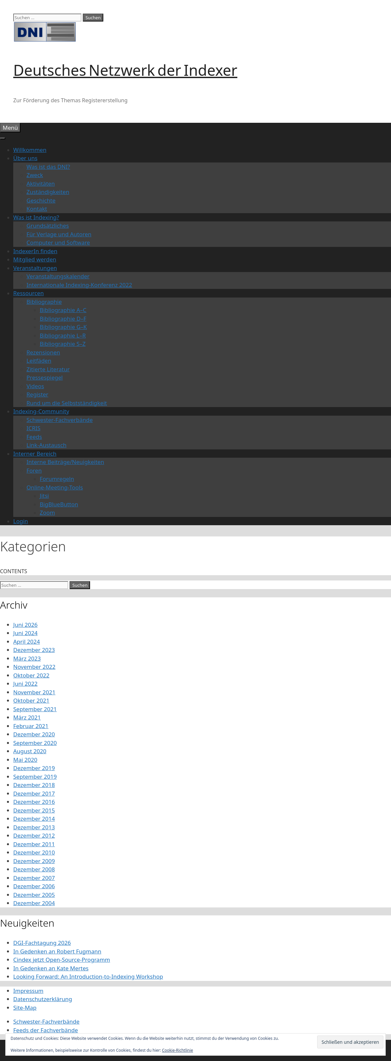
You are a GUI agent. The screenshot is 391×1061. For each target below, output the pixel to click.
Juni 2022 (25, 683)
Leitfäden (38, 360)
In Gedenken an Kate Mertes (50, 968)
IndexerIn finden (35, 251)
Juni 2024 (25, 633)
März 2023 (27, 658)
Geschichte (41, 200)
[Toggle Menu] (2, 138)
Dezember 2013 (34, 827)
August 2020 (29, 751)
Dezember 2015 (34, 810)
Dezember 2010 (34, 852)
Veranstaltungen (35, 268)
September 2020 (35, 743)
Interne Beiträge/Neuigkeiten (65, 462)
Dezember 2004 (34, 903)
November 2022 (34, 666)
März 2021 (27, 717)
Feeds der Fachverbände (45, 1030)
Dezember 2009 (34, 861)
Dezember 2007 (34, 878)
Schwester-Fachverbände (59, 420)
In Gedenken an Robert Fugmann (57, 951)
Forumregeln (57, 479)
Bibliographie (44, 301)
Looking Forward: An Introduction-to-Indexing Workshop (88, 976)
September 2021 (35, 709)
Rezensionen (43, 352)
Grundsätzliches (47, 225)
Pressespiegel (44, 377)
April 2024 (26, 641)
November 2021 (34, 692)
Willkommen (29, 150)
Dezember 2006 (34, 886)
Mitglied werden (34, 259)
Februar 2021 (30, 726)
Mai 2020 (25, 759)
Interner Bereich (35, 453)
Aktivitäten (40, 183)
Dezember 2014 (34, 818)
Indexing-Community (41, 411)
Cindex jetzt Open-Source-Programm (61, 959)
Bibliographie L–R (63, 335)
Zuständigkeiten (47, 192)
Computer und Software (58, 242)
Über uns (25, 158)
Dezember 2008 (34, 869)
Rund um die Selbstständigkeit (66, 403)
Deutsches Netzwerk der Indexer (125, 70)
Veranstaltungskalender (57, 276)
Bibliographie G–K (63, 327)
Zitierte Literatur (48, 369)
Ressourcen (28, 293)
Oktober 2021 (31, 700)
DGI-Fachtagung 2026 (42, 942)
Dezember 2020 (34, 734)
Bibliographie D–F (63, 318)
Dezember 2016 (34, 802)
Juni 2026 (25, 624)
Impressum (28, 990)
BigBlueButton (59, 504)
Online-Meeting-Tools (54, 487)
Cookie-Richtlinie (177, 1050)
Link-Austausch (46, 445)
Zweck (34, 175)
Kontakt (36, 208)
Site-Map (24, 1007)
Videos (35, 386)
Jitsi (44, 495)
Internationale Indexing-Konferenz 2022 (79, 285)
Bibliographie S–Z (63, 343)
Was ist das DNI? (48, 166)
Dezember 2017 (34, 793)
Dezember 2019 (34, 768)
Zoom (47, 512)
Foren (34, 470)
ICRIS (33, 428)
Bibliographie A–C (63, 310)
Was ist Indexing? (36, 217)
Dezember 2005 (34, 895)
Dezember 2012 (34, 835)
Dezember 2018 (34, 785)
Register (37, 394)
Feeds (34, 436)
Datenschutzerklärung (42, 999)
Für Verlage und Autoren (58, 234)
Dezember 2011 (34, 844)
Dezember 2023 (34, 650)
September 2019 (35, 776)
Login (20, 521)
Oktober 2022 (31, 675)
